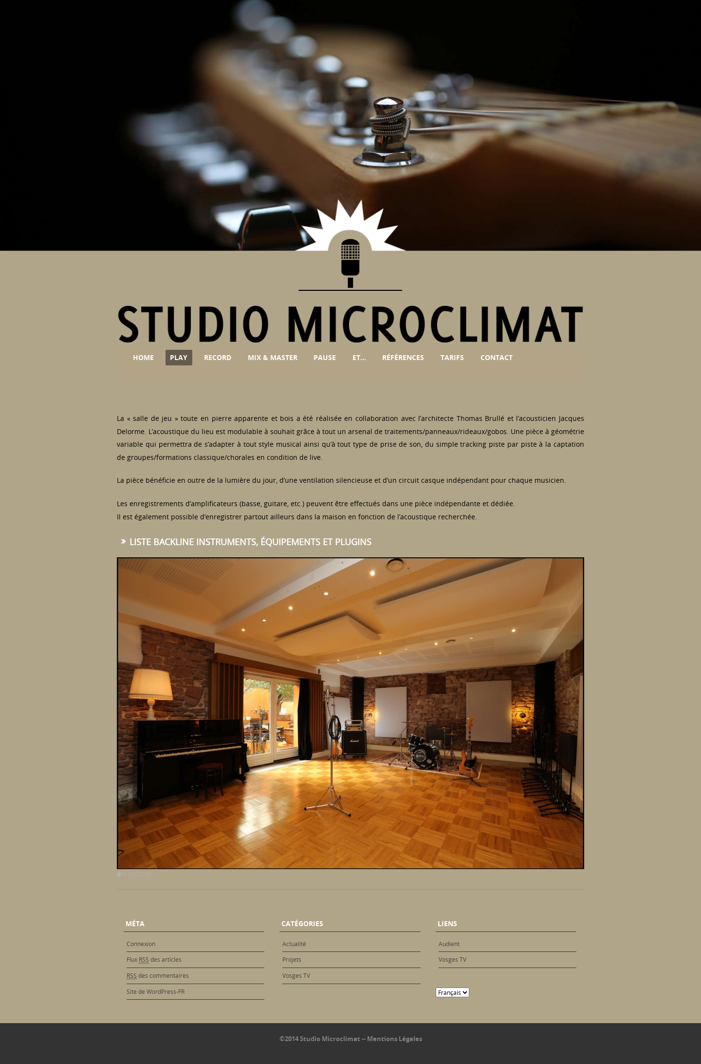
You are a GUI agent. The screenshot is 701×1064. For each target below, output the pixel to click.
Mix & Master (272, 357)
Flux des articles (154, 959)
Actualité (294, 944)
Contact (496, 357)
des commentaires (158, 975)
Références (403, 357)
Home (143, 357)
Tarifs (452, 357)
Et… (359, 357)
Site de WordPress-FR (155, 991)
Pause (325, 357)
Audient (449, 944)
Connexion (141, 944)
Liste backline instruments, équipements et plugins (250, 542)
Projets (291, 959)
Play (178, 357)
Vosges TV (296, 975)
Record (217, 357)
